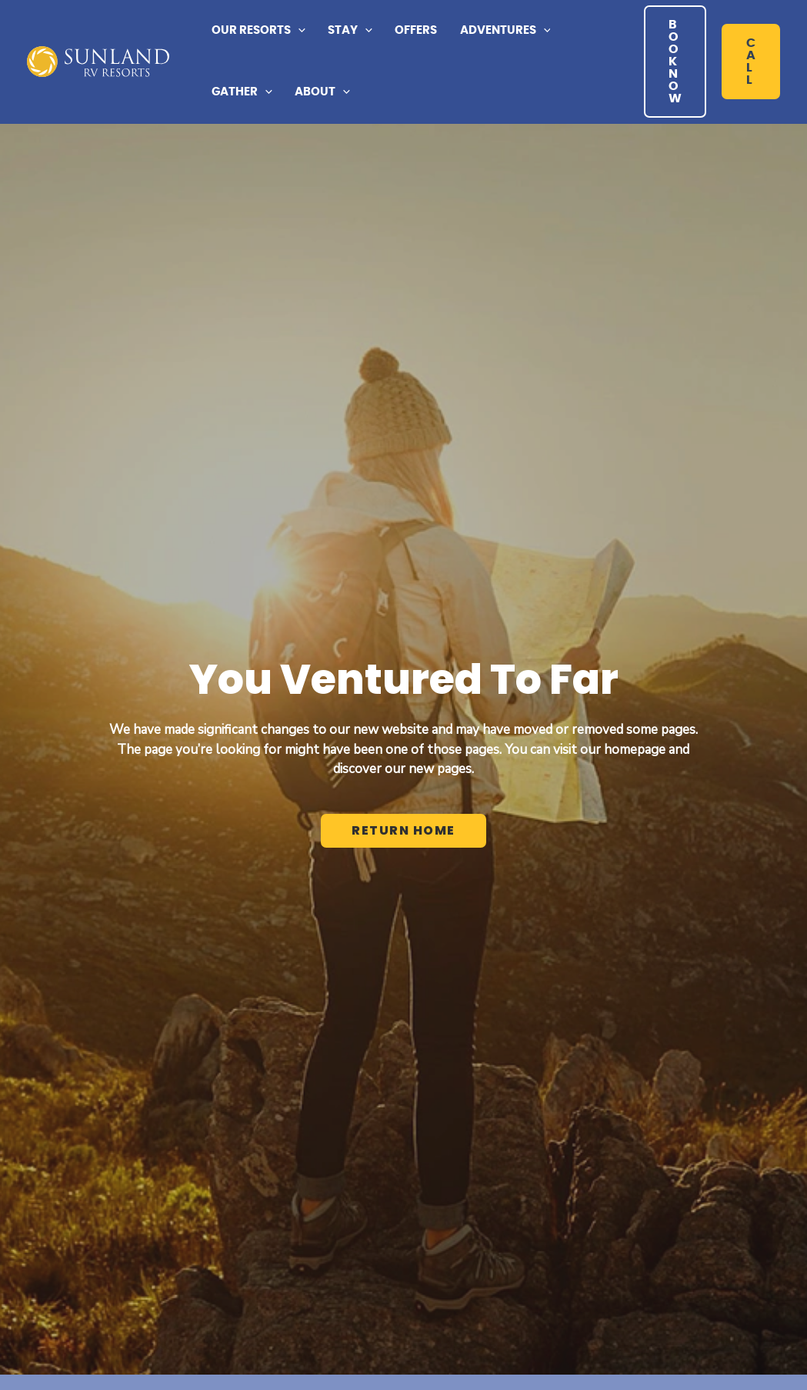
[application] (298, 31)
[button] (258, 31)
